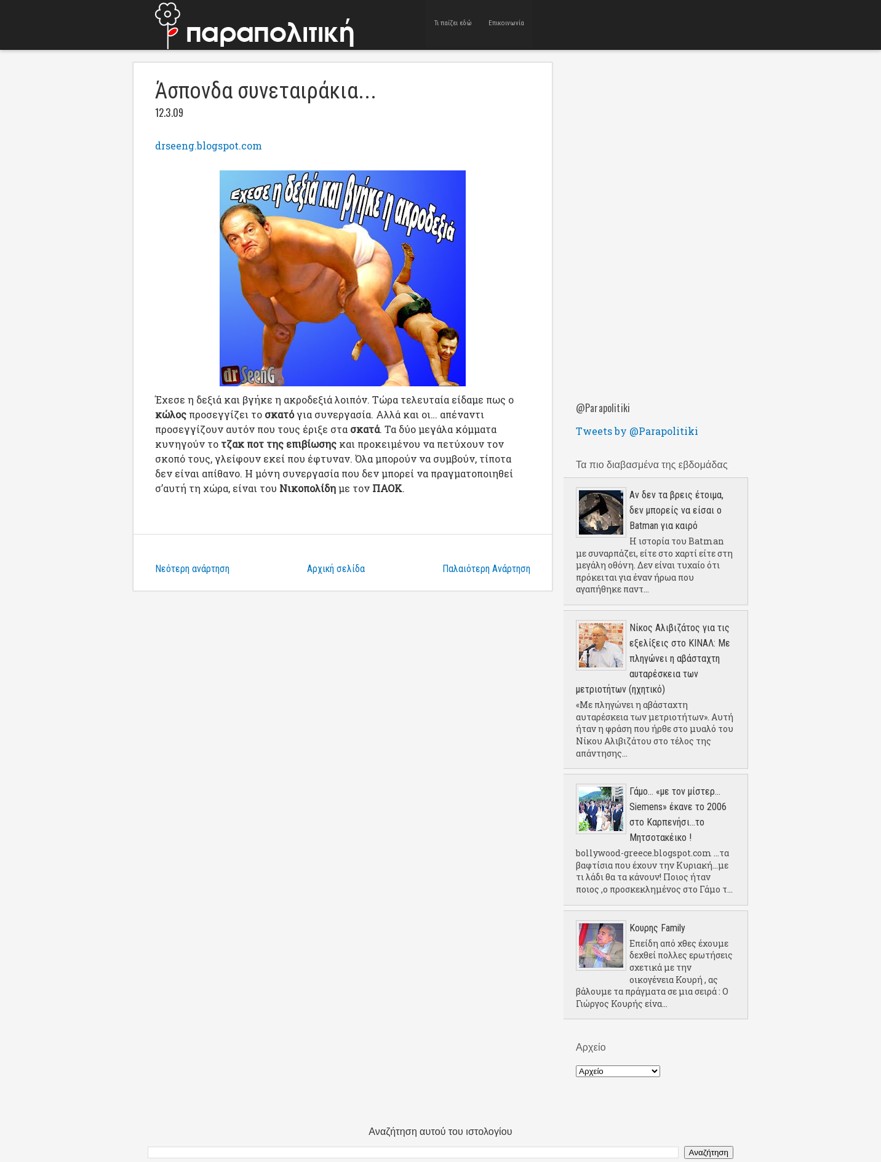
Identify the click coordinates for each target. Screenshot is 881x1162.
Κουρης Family (657, 928)
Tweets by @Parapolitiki (637, 430)
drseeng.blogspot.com (208, 145)
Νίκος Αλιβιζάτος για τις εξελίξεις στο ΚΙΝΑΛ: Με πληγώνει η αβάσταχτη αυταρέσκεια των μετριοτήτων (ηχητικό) (653, 658)
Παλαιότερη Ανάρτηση (486, 569)
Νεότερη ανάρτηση (192, 569)
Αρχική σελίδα (336, 569)
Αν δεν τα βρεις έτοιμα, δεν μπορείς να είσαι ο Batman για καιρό (676, 510)
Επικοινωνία (506, 24)
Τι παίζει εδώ (453, 24)
